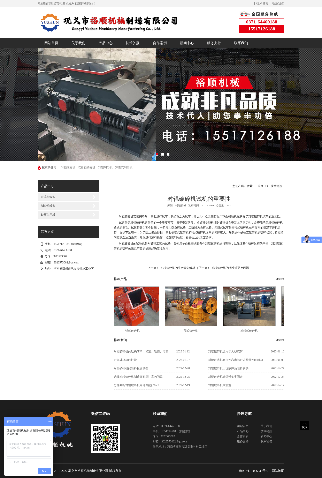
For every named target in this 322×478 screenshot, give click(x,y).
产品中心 (106, 43)
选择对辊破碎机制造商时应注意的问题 (138, 376)
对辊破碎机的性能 (125, 359)
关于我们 (78, 43)
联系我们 (278, 3)
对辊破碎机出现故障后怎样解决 (228, 368)
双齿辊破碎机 (86, 167)
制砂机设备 (48, 205)
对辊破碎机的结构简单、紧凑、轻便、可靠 (141, 351)
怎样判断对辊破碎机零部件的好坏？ (137, 385)
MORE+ (280, 279)
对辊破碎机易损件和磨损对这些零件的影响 (235, 359)
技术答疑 (262, 3)
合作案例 (160, 43)
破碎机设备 (48, 197)
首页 (260, 186)
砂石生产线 (48, 214)
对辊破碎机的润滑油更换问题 (230, 267)
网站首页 (51, 43)
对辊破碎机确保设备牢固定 (225, 376)
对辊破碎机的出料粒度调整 (131, 368)
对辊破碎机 (68, 167)
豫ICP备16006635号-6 (253, 470)
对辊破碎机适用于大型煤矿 (225, 351)
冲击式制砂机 (123, 167)
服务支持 (214, 43)
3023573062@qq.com (66, 262)
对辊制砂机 (105, 167)
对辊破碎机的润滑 (219, 385)
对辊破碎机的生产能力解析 (178, 267)
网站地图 (278, 470)
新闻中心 (187, 43)
